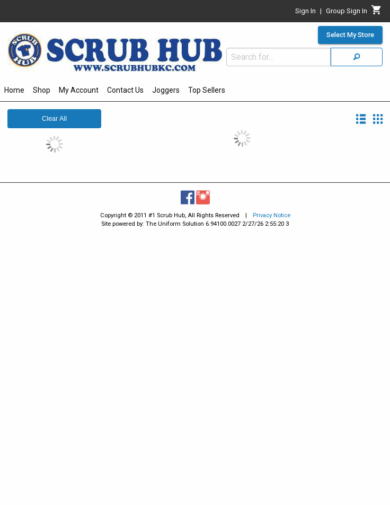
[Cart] (376, 12)
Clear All (54, 118)
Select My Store (350, 35)
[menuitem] (14, 91)
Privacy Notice (271, 215)
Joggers (166, 90)
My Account (79, 90)
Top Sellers (206, 90)
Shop (41, 90)
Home (14, 90)
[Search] (357, 57)
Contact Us (125, 90)
